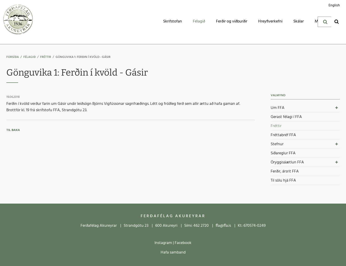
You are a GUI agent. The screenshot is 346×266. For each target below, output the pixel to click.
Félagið (29, 57)
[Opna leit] (336, 21)
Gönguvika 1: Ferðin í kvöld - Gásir (83, 57)
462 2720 (201, 225)
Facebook (183, 243)
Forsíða (12, 57)
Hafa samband (173, 252)
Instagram (163, 243)
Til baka (13, 130)
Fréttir (45, 57)
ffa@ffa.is (223, 225)
